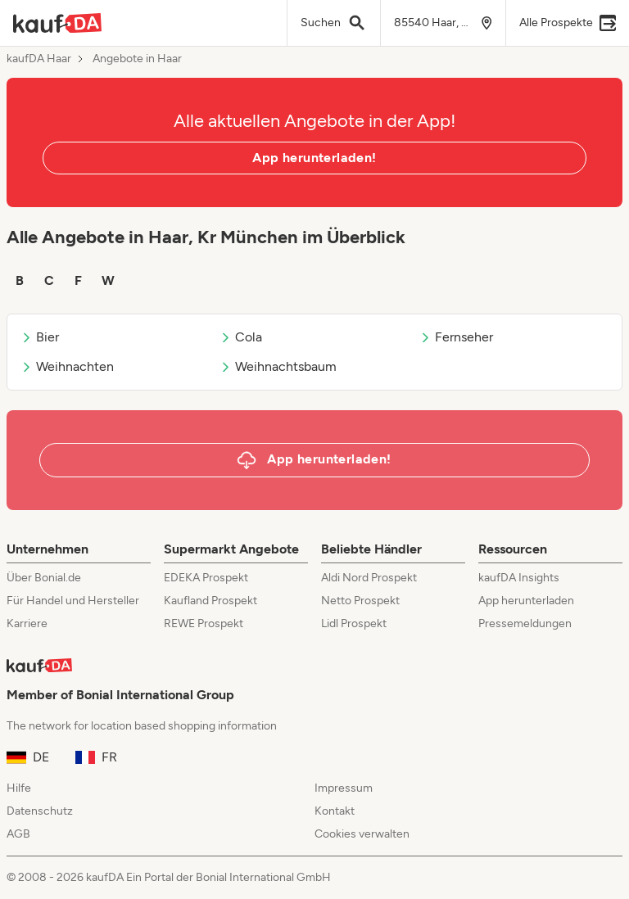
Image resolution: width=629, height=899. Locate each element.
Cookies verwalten (362, 834)
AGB (18, 834)
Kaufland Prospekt (210, 601)
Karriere (27, 623)
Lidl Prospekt (354, 623)
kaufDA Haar (39, 59)
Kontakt (334, 811)
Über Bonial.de (44, 578)
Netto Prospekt (360, 601)
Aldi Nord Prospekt (369, 578)
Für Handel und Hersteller (73, 601)
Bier (39, 337)
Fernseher (456, 337)
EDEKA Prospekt (206, 578)
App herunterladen (526, 601)
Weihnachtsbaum (278, 366)
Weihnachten (67, 366)
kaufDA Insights (518, 578)
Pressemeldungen (525, 623)
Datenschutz (40, 811)
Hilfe (19, 788)
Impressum (343, 788)
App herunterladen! (314, 157)
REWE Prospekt (203, 623)
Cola (240, 337)
